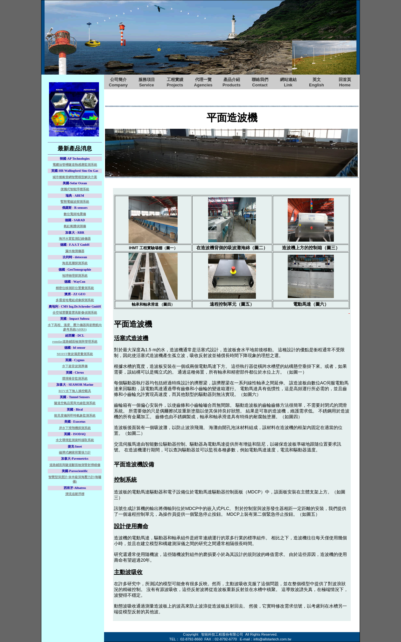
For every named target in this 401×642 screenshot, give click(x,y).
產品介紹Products (231, 82)
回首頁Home (345, 82)
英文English (316, 82)
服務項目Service (146, 82)
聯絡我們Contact (260, 82)
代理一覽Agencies (203, 82)
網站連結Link (288, 82)
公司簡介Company (118, 82)
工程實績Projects (175, 82)
